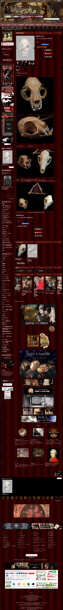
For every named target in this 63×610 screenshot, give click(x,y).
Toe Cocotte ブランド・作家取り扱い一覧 (24, 545)
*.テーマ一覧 (20, 533)
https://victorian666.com (35, 603)
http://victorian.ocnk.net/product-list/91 (36, 212)
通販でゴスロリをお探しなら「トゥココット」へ (39, 543)
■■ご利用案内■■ (50, 533)
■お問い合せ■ (50, 537)
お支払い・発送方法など (6, 542)
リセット (60, 478)
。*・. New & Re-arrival (21, 535)
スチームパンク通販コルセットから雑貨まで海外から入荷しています (39, 550)
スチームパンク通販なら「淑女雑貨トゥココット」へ (39, 546)
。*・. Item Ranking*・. (21, 537)
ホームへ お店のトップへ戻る (58, 473)
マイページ (4, 535)
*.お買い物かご (5, 540)
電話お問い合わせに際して (52, 544)
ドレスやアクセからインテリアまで (38, 548)
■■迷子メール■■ (50, 540)
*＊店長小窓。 (35, 535)
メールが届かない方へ (51, 542)
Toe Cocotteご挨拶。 (36, 533)
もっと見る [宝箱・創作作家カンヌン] (11, 198)
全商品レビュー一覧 (21, 542)
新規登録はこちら (49, 21)
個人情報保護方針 (51, 535)
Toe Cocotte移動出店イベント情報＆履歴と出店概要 (9, 546)
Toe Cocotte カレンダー (21, 540)
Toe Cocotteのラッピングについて (38, 540)
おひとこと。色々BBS (36, 537)
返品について (50, 547)
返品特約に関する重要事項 (22, 226)
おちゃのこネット (58, 500)
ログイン (43, 21)
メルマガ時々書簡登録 (6, 544)
